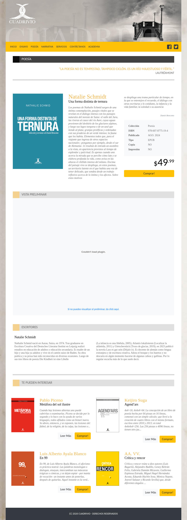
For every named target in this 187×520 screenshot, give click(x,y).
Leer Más (65, 436)
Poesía (34, 46)
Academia (94, 46)
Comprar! (149, 173)
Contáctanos (77, 46)
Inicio (14, 46)
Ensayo (24, 46)
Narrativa (47, 46)
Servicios (61, 46)
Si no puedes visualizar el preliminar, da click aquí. (93, 309)
